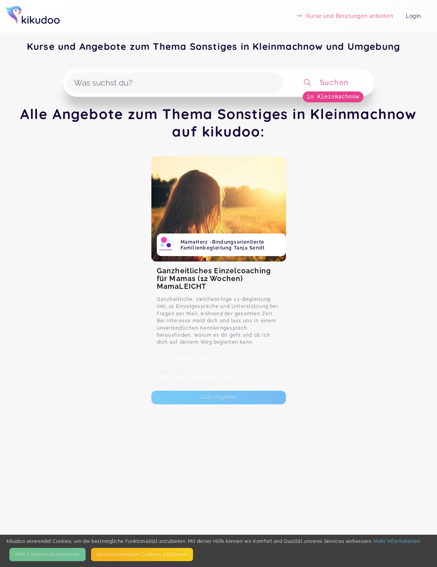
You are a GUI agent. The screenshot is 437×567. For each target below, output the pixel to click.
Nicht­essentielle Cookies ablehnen (142, 554)
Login (413, 16)
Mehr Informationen (397, 541)
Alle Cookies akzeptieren (47, 554)
